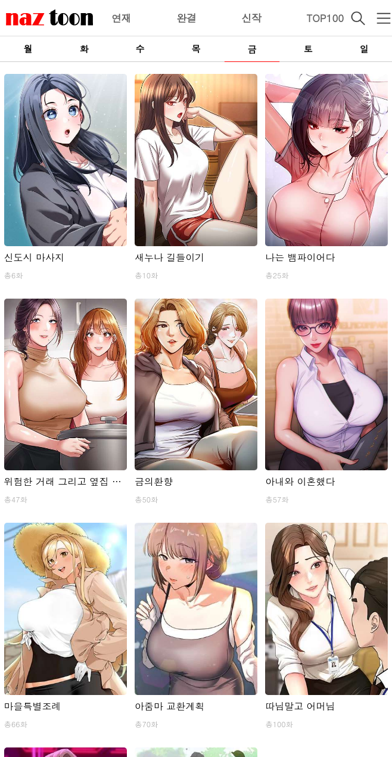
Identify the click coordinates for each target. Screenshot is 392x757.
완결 (186, 18)
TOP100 (325, 18)
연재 (121, 18)
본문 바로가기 (0, 0)
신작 (251, 18)
